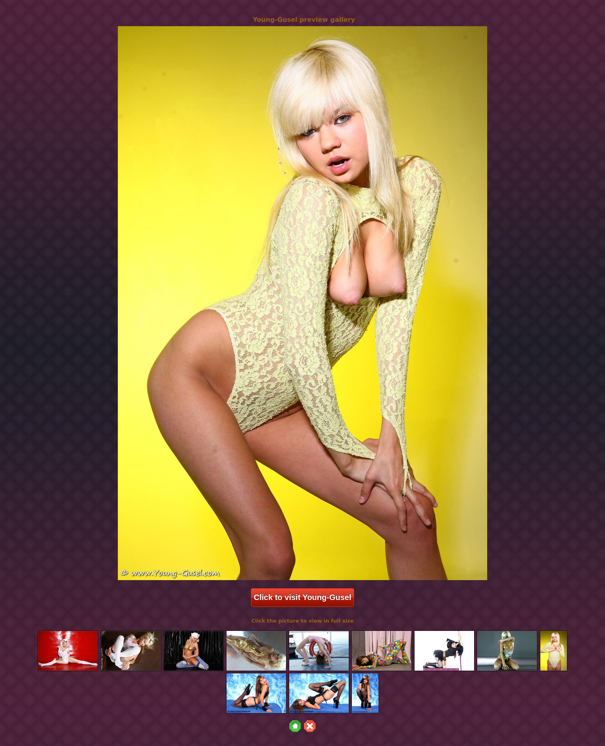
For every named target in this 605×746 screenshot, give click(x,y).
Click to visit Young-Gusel (302, 597)
